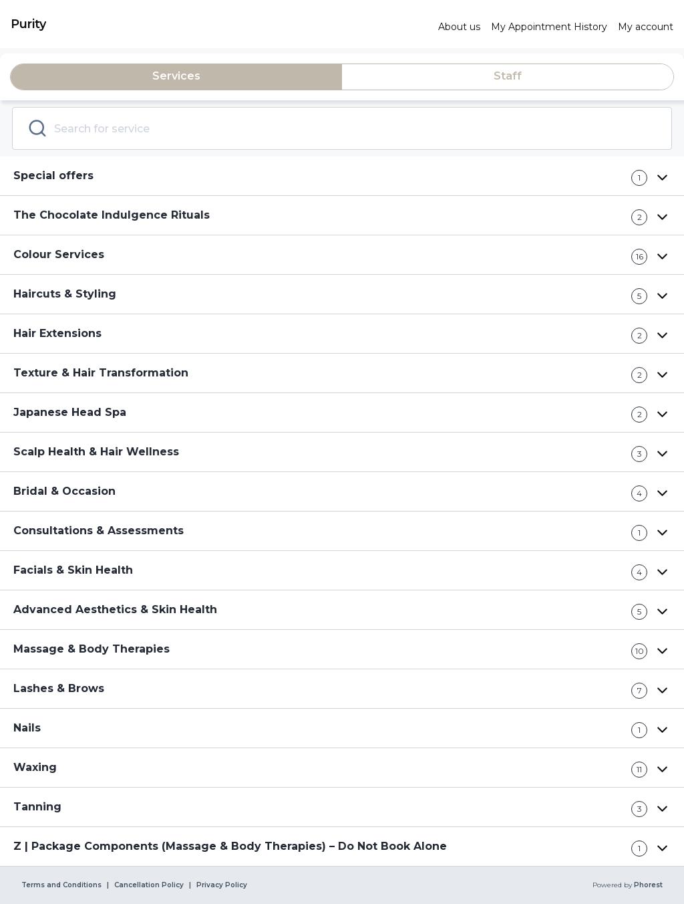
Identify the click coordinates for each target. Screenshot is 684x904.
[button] (342, 176)
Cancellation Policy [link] (149, 885)
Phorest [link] (647, 885)
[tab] (176, 77)
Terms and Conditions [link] (61, 885)
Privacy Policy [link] (221, 885)
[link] (219, 24)
